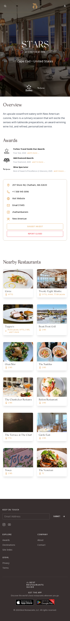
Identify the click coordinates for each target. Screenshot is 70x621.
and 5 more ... (33, 153)
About (40, 540)
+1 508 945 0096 (20, 191)
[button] (35, 48)
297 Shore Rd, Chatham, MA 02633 (29, 185)
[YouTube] (9, 524)
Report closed (35, 233)
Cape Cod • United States (35, 61)
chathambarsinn (20, 212)
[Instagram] (3, 524)
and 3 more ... (59, 171)
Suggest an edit (35, 226)
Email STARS (18, 205)
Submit (59, 516)
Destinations (8, 544)
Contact (41, 544)
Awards (6, 540)
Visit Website (18, 198)
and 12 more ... (38, 162)
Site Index (7, 549)
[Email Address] (26, 516)
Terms (5, 567)
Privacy (5, 563)
